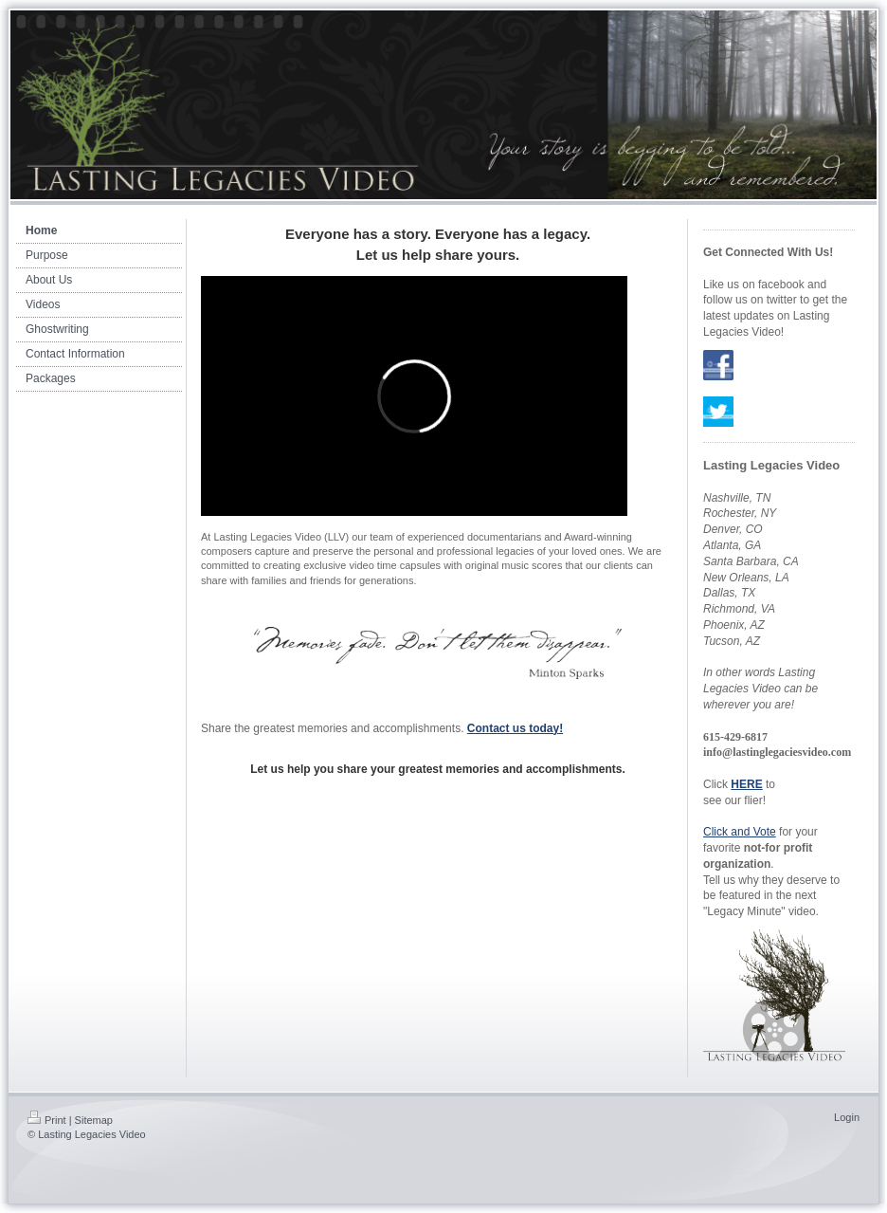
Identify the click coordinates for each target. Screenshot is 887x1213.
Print (46, 1120)
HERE (746, 784)
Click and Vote (739, 831)
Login (847, 1117)
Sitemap (94, 1120)
